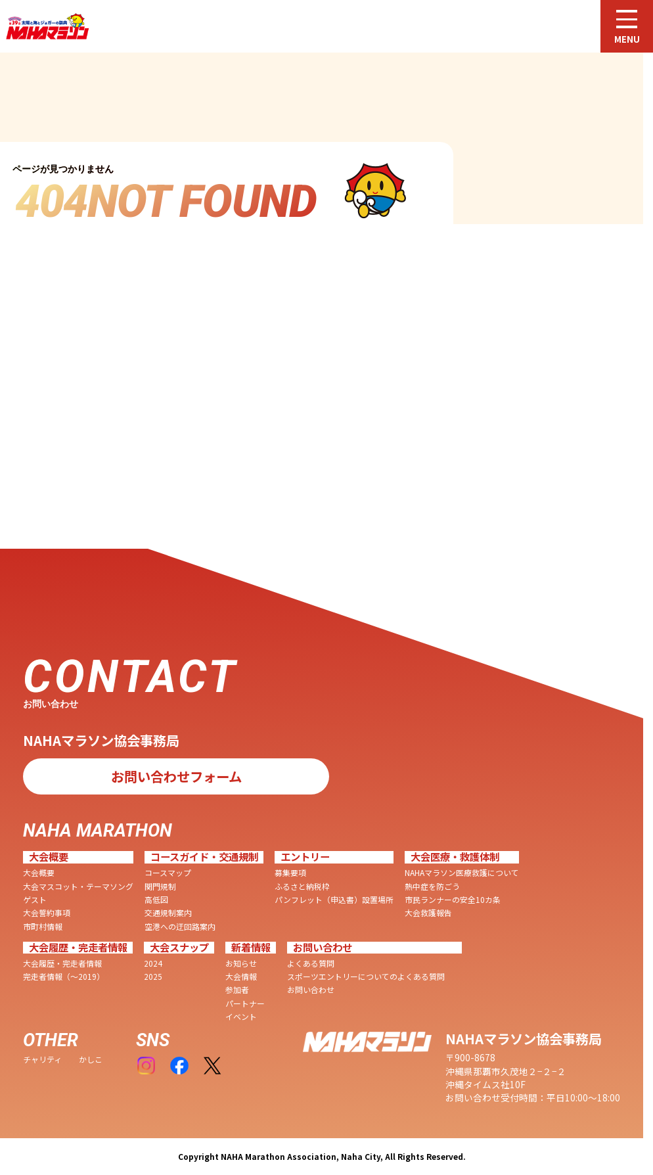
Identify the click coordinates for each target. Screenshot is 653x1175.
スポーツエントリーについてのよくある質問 (366, 976)
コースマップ (168, 873)
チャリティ (42, 1059)
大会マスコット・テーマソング (78, 886)
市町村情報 (42, 927)
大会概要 (39, 873)
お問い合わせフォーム (176, 776)
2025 (153, 976)
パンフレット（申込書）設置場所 (334, 900)
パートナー (245, 1003)
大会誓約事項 (46, 913)
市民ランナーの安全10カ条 (453, 900)
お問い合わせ (310, 990)
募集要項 (290, 873)
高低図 (156, 900)
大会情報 (241, 976)
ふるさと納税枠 (302, 886)
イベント (241, 1017)
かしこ (90, 1059)
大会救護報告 (428, 913)
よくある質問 (310, 963)
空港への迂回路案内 (180, 927)
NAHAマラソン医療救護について (462, 873)
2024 (153, 963)
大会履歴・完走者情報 (62, 963)
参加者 (237, 990)
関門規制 (160, 886)
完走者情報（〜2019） (63, 976)
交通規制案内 (168, 913)
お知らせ (241, 963)
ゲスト (35, 900)
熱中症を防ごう (432, 886)
